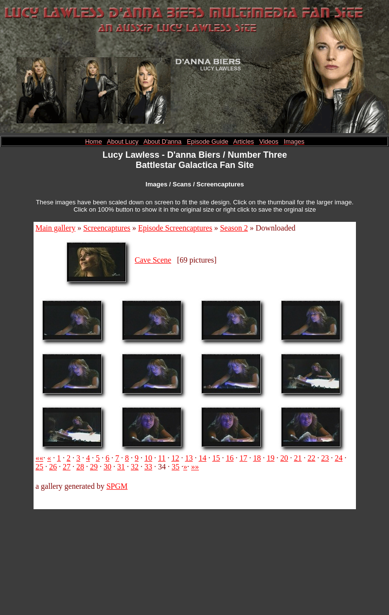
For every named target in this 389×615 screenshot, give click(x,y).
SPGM (117, 486)
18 (257, 458)
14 (202, 458)
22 (311, 458)
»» (195, 467)
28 (80, 467)
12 (175, 458)
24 (338, 458)
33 (148, 467)
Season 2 (234, 228)
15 (216, 458)
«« (39, 458)
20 (284, 458)
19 (270, 458)
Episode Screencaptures (175, 228)
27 (67, 467)
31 (121, 467)
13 (189, 458)
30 (107, 467)
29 (94, 467)
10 (148, 458)
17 (243, 458)
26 (53, 467)
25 (39, 467)
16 (229, 458)
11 (161, 458)
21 (297, 458)
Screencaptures (106, 228)
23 (325, 458)
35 (175, 467)
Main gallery (55, 228)
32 (135, 467)
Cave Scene (153, 260)
